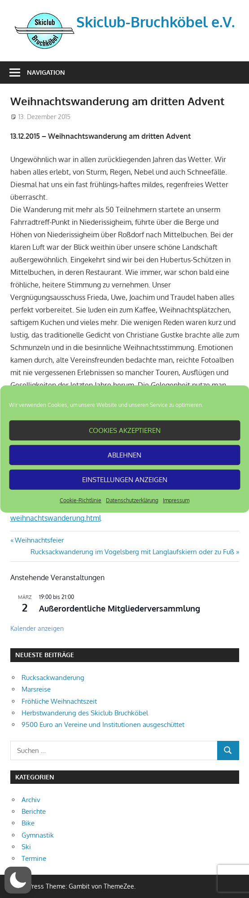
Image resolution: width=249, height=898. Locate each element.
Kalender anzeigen (37, 628)
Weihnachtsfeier (39, 540)
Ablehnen (124, 454)
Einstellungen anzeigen (124, 479)
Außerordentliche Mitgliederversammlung (119, 608)
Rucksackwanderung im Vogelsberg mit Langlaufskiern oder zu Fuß (132, 551)
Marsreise (36, 689)
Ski (26, 846)
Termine (34, 858)
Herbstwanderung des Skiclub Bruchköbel (85, 713)
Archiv (31, 799)
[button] (17, 880)
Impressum (176, 500)
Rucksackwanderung (53, 677)
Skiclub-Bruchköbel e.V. (155, 22)
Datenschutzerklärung (132, 500)
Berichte (34, 811)
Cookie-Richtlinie (80, 500)
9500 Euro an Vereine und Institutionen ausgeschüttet (103, 724)
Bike (28, 823)
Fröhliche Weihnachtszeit (59, 701)
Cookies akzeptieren (125, 430)
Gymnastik (38, 835)
